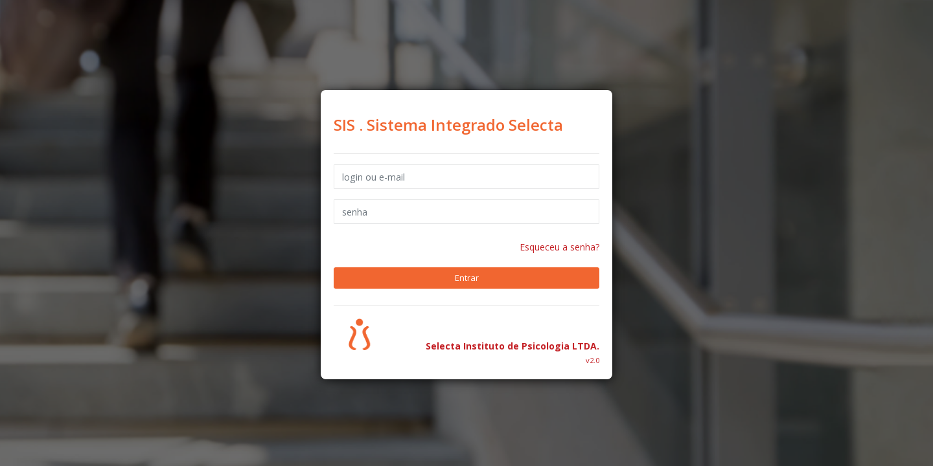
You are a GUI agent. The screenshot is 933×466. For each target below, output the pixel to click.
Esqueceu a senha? (559, 247)
